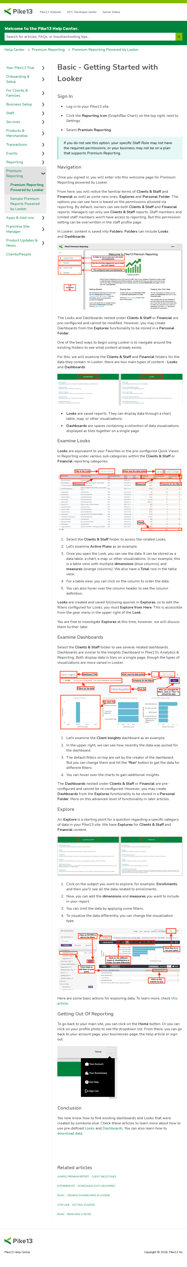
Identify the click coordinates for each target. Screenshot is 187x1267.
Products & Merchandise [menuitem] (17, 133)
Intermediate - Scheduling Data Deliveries (86, 1186)
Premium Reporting (48, 49)
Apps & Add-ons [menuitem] (20, 217)
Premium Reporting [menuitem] (14, 173)
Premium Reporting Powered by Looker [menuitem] (27, 187)
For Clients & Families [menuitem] (17, 93)
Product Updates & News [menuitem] (22, 243)
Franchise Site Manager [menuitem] (18, 229)
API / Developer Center (82, 12)
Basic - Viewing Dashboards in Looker (83, 1195)
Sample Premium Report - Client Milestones (86, 1176)
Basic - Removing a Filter (74, 1214)
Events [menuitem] (12, 153)
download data (69, 1133)
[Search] (178, 37)
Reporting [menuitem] (14, 162)
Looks (90, 1128)
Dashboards (113, 1128)
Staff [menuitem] (10, 113)
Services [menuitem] (13, 121)
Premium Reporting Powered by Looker (105, 49)
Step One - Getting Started (76, 1205)
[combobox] (90, 37)
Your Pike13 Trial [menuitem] (20, 67)
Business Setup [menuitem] (19, 104)
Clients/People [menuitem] (18, 254)
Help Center (14, 49)
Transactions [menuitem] (16, 144)
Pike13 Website (50, 12)
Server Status (111, 12)
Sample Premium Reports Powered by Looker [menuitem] (25, 203)
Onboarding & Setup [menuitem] (18, 79)
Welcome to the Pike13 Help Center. (42, 28)
